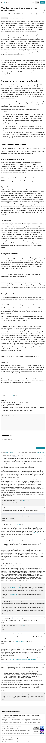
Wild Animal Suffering (15, 587)
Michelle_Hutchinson (7, 14)
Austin (3, 739)
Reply (2, 497)
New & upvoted (9, 452)
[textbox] (23, 442)
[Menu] (1, 2)
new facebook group (12, 594)
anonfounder (4, 717)
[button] (10, 396)
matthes (3, 728)
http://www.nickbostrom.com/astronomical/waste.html (23, 659)
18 (16, 728)
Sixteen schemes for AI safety (10, 738)
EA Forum (7, 2)
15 (30, 14)
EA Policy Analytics (38, 532)
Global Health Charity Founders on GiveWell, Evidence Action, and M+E (20, 715)
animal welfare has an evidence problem (13, 726)
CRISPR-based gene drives (20, 641)
